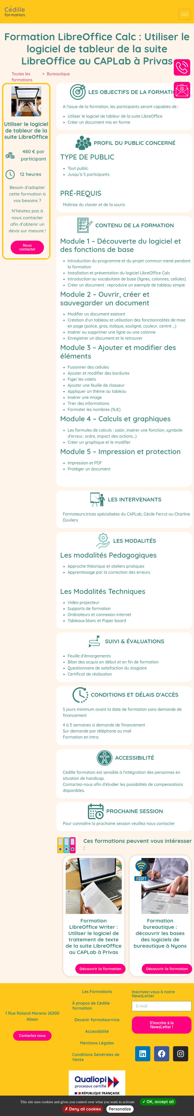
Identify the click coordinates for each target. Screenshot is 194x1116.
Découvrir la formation (101, 968)
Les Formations (97, 991)
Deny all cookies (83, 1108)
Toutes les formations (22, 76)
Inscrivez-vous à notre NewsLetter (153, 994)
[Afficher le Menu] (185, 14)
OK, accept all (158, 1101)
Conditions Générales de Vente (95, 1057)
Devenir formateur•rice (97, 1019)
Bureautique (58, 73)
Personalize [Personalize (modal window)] (120, 1108)
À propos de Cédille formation (91, 1006)
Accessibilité (97, 1031)
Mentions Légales (97, 1042)
